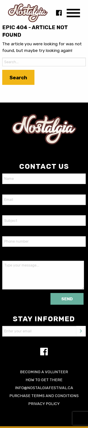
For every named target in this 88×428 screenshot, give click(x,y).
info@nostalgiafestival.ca (44, 388)
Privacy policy (44, 403)
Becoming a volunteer (44, 372)
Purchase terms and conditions (44, 396)
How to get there (44, 380)
